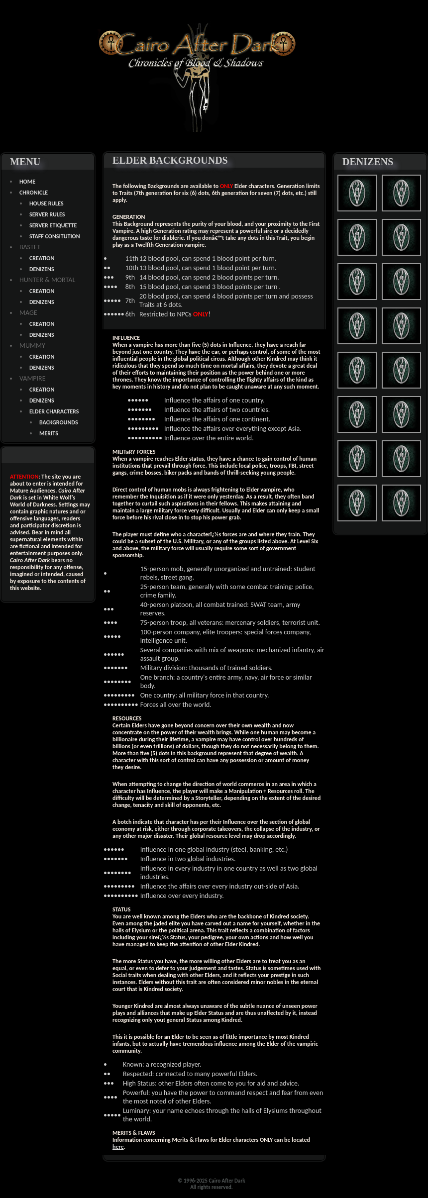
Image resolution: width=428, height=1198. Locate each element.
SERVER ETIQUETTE (53, 225)
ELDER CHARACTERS (54, 411)
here (118, 1146)
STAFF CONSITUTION (54, 236)
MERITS (48, 433)
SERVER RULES (47, 214)
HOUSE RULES (46, 203)
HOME (27, 181)
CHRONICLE (33, 192)
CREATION (41, 258)
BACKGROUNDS (58, 422)
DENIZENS (41, 269)
